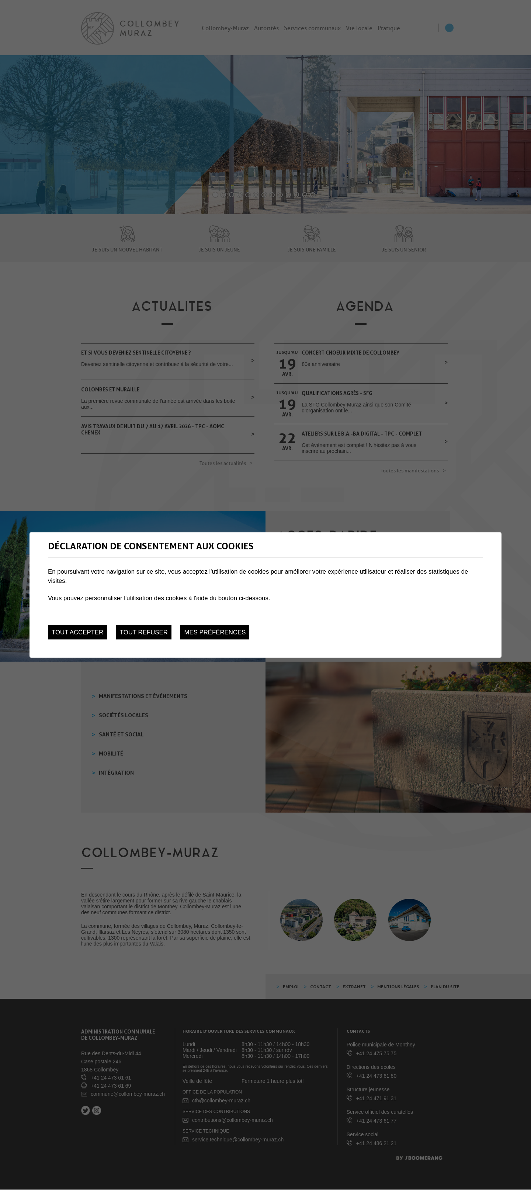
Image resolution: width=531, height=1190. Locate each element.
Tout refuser (144, 632)
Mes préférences (215, 632)
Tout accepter (77, 632)
